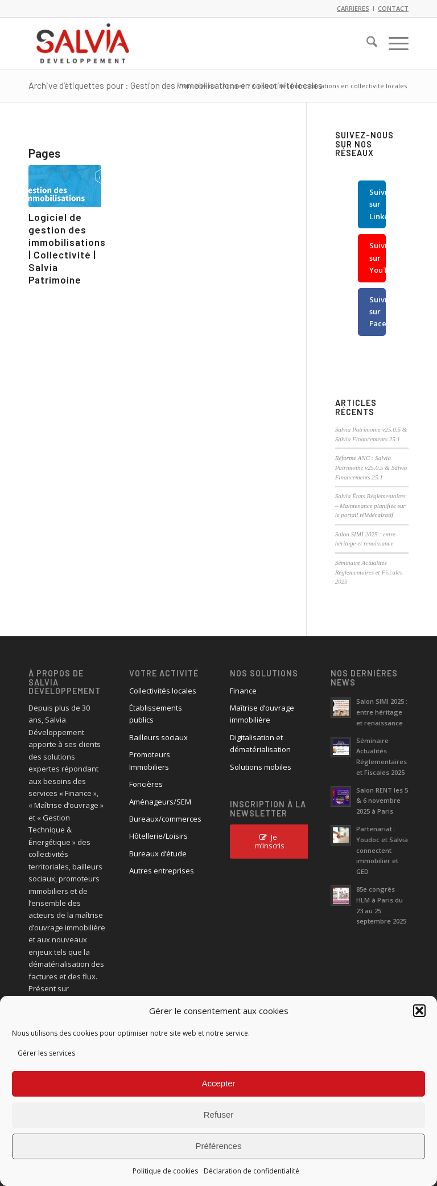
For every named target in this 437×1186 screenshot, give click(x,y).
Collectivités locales (162, 691)
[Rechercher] (366, 43)
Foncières (146, 784)
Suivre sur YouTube (377, 257)
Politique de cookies (165, 1171)
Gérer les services (46, 1053)
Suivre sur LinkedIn (377, 204)
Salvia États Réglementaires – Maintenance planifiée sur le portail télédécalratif (370, 505)
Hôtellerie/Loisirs (158, 836)
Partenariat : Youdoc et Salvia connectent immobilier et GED (382, 850)
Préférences (219, 1146)
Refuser (219, 1114)
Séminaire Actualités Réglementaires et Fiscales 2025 (369, 572)
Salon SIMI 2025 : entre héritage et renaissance (381, 712)
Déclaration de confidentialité (251, 1171)
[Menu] (393, 43)
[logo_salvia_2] (82, 43)
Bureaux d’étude (158, 853)
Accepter (218, 1083)
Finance (243, 691)
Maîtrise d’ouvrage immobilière (262, 714)
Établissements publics (155, 714)
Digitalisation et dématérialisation (260, 743)
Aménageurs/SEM (160, 802)
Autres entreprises (161, 870)
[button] (419, 1010)
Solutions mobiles (260, 767)
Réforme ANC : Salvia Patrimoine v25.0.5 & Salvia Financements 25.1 (371, 467)
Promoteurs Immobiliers (149, 760)
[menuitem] (366, 43)
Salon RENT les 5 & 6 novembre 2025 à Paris (382, 801)
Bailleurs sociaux (158, 737)
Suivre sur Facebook (377, 311)
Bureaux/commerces (165, 819)
